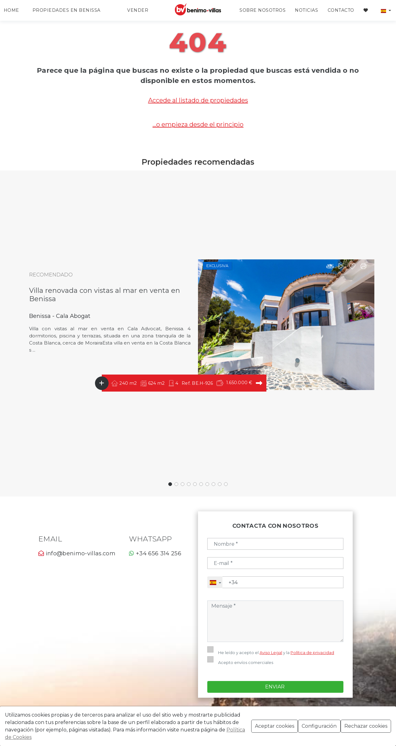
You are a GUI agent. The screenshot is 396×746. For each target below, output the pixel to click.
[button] (386, 10)
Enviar (275, 657)
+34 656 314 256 (155, 553)
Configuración (319, 726)
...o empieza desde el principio (198, 124)
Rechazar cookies (365, 726)
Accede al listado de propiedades (198, 100)
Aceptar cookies (274, 726)
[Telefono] (282, 582)
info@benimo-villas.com (76, 553)
